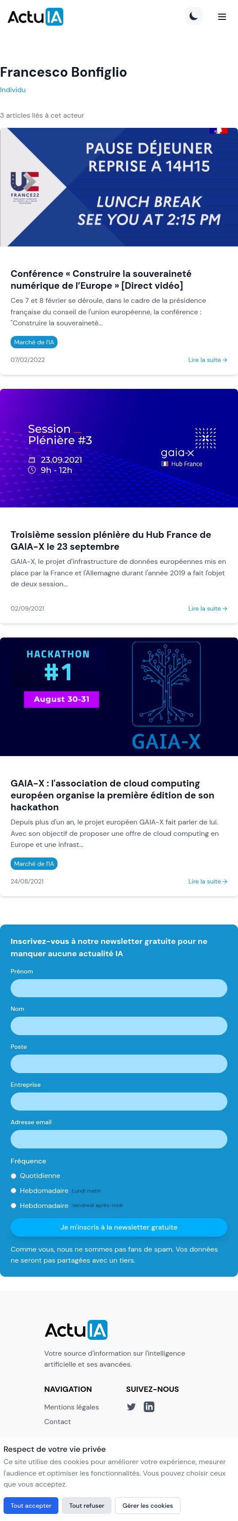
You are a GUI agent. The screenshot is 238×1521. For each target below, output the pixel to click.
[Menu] (222, 17)
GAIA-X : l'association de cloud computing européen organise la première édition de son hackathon (112, 795)
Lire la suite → (207, 360)
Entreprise (26, 1085)
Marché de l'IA (34, 342)
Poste (19, 1047)
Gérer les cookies (148, 1506)
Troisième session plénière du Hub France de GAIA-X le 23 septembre (111, 540)
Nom (17, 1009)
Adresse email (31, 1122)
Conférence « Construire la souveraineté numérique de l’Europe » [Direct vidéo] (101, 279)
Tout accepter (31, 1506)
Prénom (22, 971)
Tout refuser (86, 1506)
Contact (57, 1421)
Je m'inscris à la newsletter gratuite (119, 1227)
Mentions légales (71, 1407)
